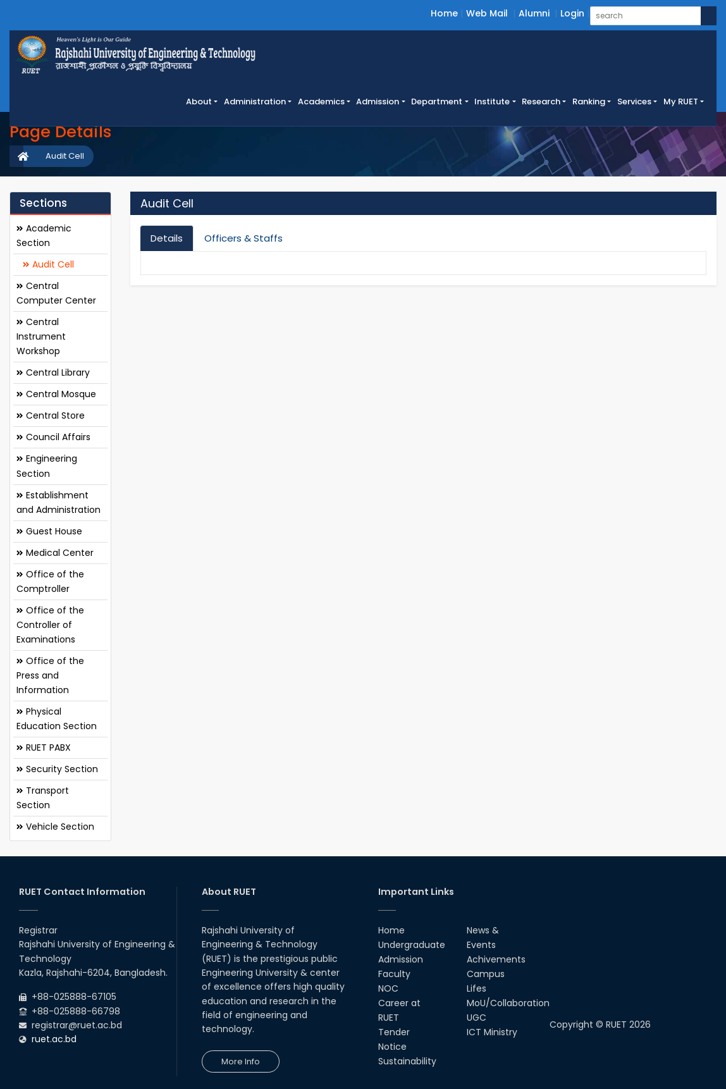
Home (444, 13)
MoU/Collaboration (508, 1003)
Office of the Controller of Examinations (50, 625)
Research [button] (541, 101)
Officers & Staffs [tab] (243, 238)
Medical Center (55, 552)
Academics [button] (321, 101)
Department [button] (436, 101)
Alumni (534, 13)
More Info (240, 1061)
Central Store (50, 415)
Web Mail (487, 13)
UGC (476, 1017)
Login (572, 13)
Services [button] (634, 101)
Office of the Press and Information (50, 675)
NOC (388, 988)
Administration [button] (255, 101)
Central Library (53, 372)
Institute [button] (492, 101)
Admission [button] (377, 101)
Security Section (57, 769)
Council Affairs (53, 437)
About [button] (199, 101)
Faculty (394, 974)
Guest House (49, 531)
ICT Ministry (492, 1032)
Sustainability (407, 1061)
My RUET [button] (680, 101)
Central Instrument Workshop (41, 336)
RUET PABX (43, 747)
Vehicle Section (55, 826)
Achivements (496, 959)
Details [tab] (167, 238)
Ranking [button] (588, 101)
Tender (394, 1032)
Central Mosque (56, 394)
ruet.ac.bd (54, 1039)
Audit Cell (65, 156)
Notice (392, 1046)
